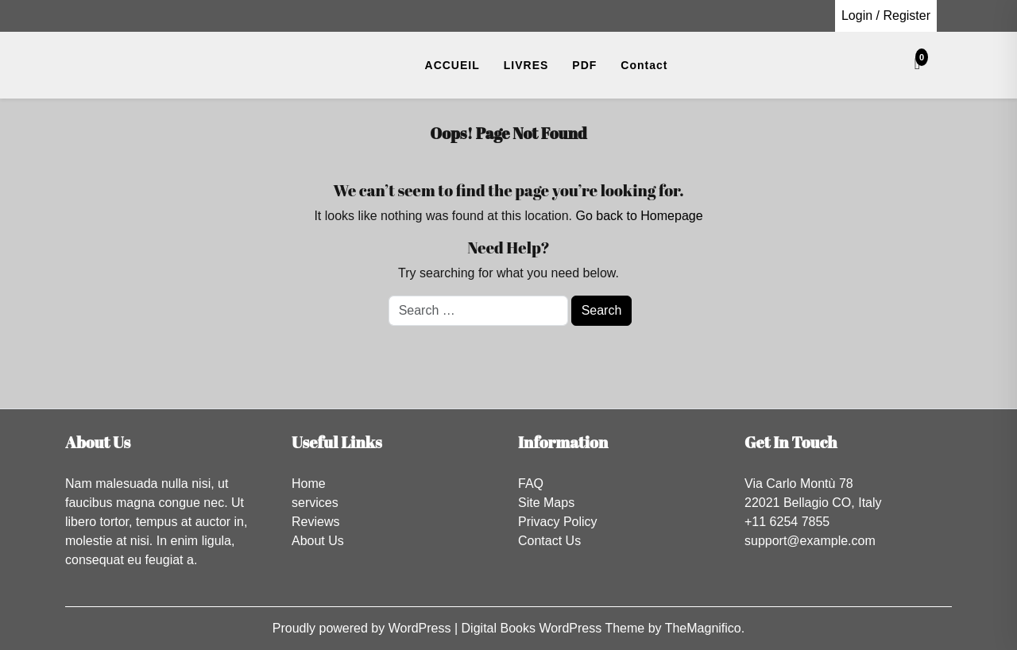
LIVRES (526, 65)
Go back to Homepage (638, 215)
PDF (584, 65)
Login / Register (885, 15)
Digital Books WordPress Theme (555, 628)
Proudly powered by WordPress (363, 628)
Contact (644, 65)
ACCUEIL (452, 65)
